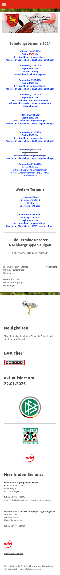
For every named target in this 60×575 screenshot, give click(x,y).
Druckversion (11, 266)
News (15, 339)
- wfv (13, 553)
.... (40, 568)
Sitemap (24, 266)
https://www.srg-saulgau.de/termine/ (30, 252)
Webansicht (51, 266)
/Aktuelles (23, 339)
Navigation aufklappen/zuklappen (30, 4)
